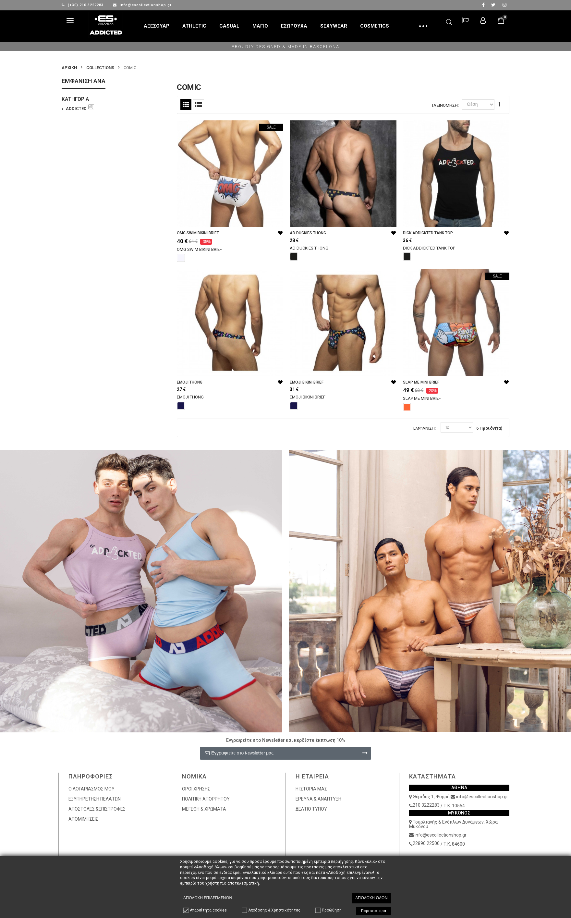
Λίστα (198, 104)
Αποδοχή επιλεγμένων (207, 897)
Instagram (504, 5)
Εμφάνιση (424, 428)
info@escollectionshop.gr (142, 5)
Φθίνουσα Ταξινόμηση (499, 104)
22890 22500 (426, 843)
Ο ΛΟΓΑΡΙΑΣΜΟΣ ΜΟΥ (91, 789)
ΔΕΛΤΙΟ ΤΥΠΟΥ (311, 809)
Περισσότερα (373, 911)
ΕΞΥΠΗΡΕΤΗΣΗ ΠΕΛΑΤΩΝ (94, 799)
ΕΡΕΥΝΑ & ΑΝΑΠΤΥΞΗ (318, 799)
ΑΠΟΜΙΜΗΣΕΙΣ (83, 819)
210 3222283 (426, 805)
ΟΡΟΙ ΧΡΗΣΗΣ (196, 789)
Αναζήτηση (449, 21)
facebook (483, 5)
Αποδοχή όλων (371, 897)
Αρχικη (69, 67)
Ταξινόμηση (444, 105)
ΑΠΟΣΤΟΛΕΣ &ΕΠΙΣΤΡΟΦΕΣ (97, 809)
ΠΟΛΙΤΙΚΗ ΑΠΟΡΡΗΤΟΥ (206, 799)
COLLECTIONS (100, 67)
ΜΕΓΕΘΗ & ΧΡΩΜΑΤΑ (204, 809)
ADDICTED (80, 108)
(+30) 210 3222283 (83, 5)
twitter (493, 5)
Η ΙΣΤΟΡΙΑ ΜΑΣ (311, 789)
